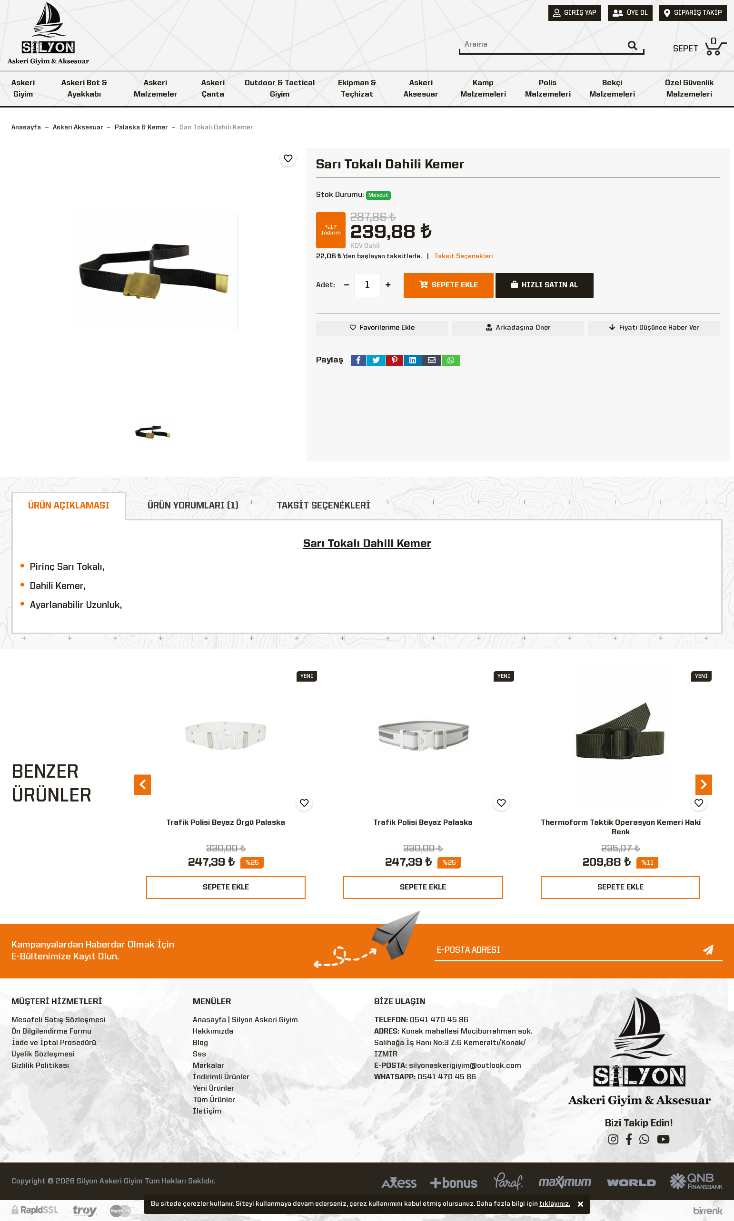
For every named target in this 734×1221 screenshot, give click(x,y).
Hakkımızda (213, 1031)
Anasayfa (26, 127)
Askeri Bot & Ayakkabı (84, 88)
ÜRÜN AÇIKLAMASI (68, 506)
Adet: (325, 285)
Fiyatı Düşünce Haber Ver (654, 327)
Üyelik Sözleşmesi (43, 1054)
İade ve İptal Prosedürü (53, 1043)
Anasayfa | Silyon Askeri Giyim (245, 1020)
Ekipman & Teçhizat (357, 88)
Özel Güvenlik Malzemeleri (689, 88)
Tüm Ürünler (214, 1100)
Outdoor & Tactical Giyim (280, 88)
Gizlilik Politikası (40, 1066)
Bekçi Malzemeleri (612, 88)
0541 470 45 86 (439, 1020)
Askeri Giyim (23, 88)
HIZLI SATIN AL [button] (544, 285)
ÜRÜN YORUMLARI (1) (193, 506)
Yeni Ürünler (213, 1089)
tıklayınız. (554, 1204)
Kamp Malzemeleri (483, 88)
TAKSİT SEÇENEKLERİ (323, 506)
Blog (200, 1043)
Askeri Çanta (213, 88)
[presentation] (142, 784)
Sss (199, 1054)
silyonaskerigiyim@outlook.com (465, 1066)
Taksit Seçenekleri (463, 256)
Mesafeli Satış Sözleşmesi (58, 1020)
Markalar (208, 1066)
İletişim (207, 1111)
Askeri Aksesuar (421, 88)
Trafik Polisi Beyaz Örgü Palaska (225, 823)
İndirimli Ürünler (221, 1077)
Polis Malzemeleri (548, 88)
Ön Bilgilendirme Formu (51, 1031)
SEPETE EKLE (226, 887)
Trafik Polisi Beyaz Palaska (423, 823)
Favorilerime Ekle (387, 327)
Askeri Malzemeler (156, 88)
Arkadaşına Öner (518, 327)
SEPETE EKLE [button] (448, 285)
